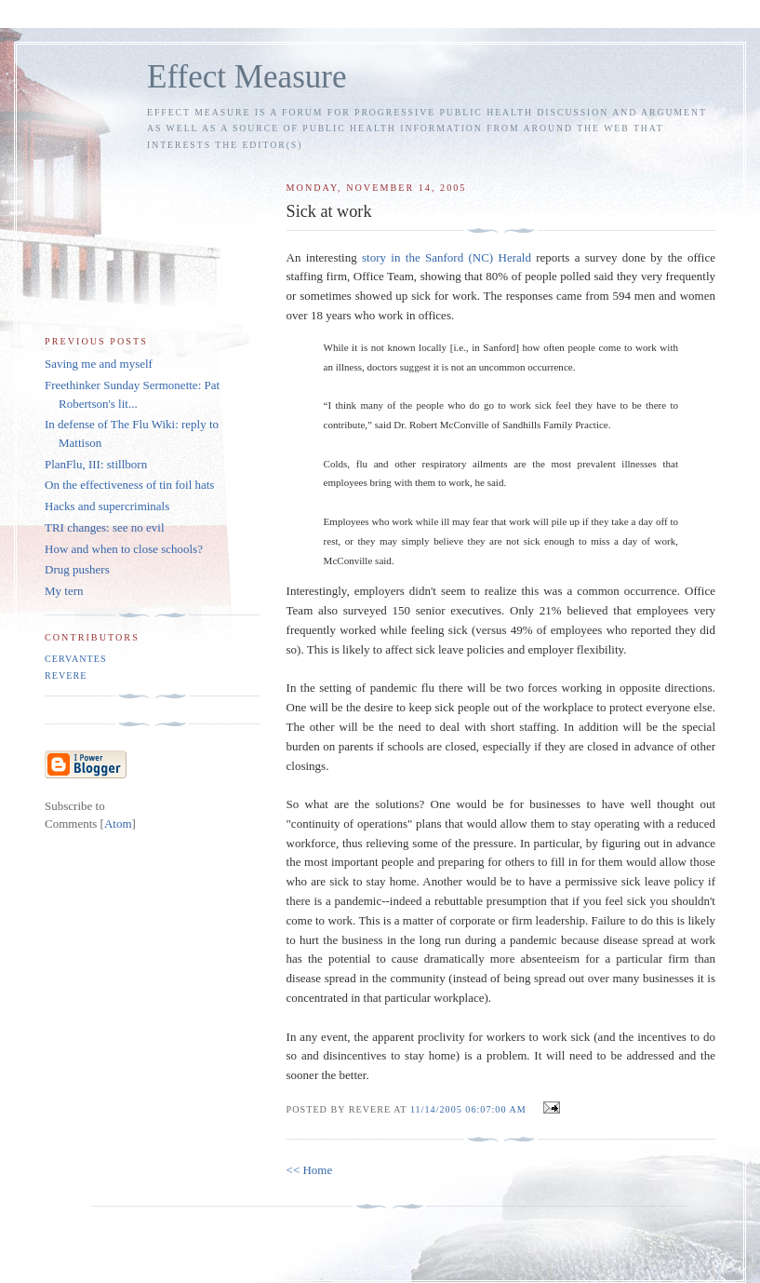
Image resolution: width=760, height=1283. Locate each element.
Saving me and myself (99, 364)
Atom (118, 824)
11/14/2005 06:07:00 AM (469, 1109)
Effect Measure (247, 77)
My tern (64, 591)
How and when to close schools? (124, 549)
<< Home (310, 1170)
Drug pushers (77, 569)
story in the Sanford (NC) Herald (446, 257)
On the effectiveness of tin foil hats (129, 485)
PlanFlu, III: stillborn (96, 464)
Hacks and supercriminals (107, 506)
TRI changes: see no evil (105, 527)
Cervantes (76, 659)
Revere (66, 675)
